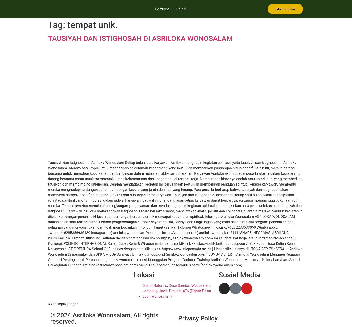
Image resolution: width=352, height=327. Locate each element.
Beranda (162, 9)
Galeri (181, 9)
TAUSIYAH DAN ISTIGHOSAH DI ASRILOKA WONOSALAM (140, 38)
